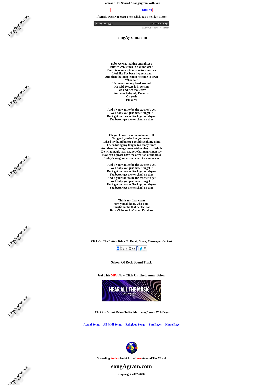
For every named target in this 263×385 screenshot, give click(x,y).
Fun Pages (155, 324)
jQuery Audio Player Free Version (155, 28)
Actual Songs (91, 324)
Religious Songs (135, 324)
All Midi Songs (112, 324)
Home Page (172, 324)
